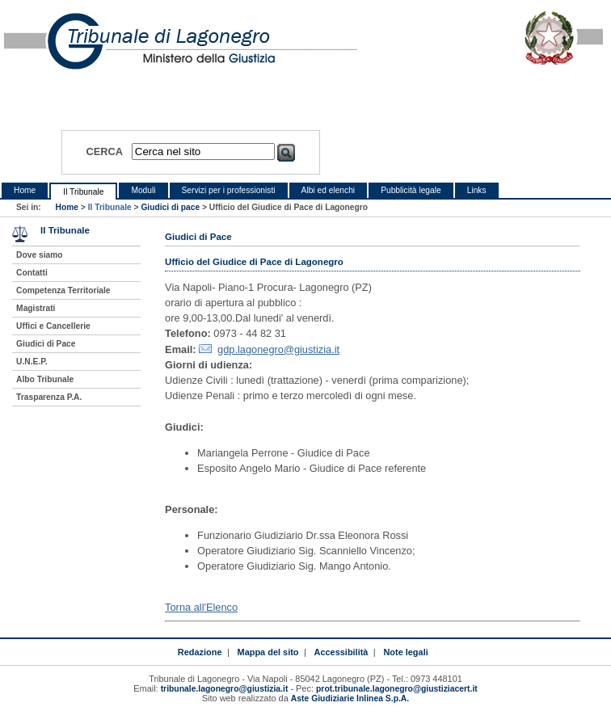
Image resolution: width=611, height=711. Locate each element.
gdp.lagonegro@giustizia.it (278, 349)
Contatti (32, 272)
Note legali (405, 652)
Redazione (200, 652)
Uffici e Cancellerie (53, 326)
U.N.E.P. (32, 361)
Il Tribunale (83, 191)
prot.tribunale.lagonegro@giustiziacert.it (397, 688)
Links (477, 190)
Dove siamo (39, 254)
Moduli (143, 190)
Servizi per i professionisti (229, 190)
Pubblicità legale (411, 190)
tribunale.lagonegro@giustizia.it (225, 688)
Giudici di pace (170, 207)
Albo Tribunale (45, 379)
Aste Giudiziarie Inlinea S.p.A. (350, 698)
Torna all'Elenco (201, 607)
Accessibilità (341, 652)
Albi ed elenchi (328, 190)
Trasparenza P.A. (49, 397)
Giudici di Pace (45, 343)
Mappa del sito (268, 652)
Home (25, 190)
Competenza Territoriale (63, 290)
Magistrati (35, 308)
